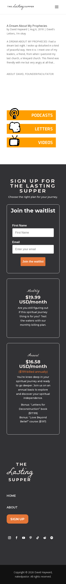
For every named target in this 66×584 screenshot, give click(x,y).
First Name (19, 225)
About (12, 507)
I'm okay (21, 33)
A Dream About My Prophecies (27, 26)
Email (16, 242)
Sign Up (17, 519)
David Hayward (18, 29)
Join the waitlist (32, 261)
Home (11, 495)
